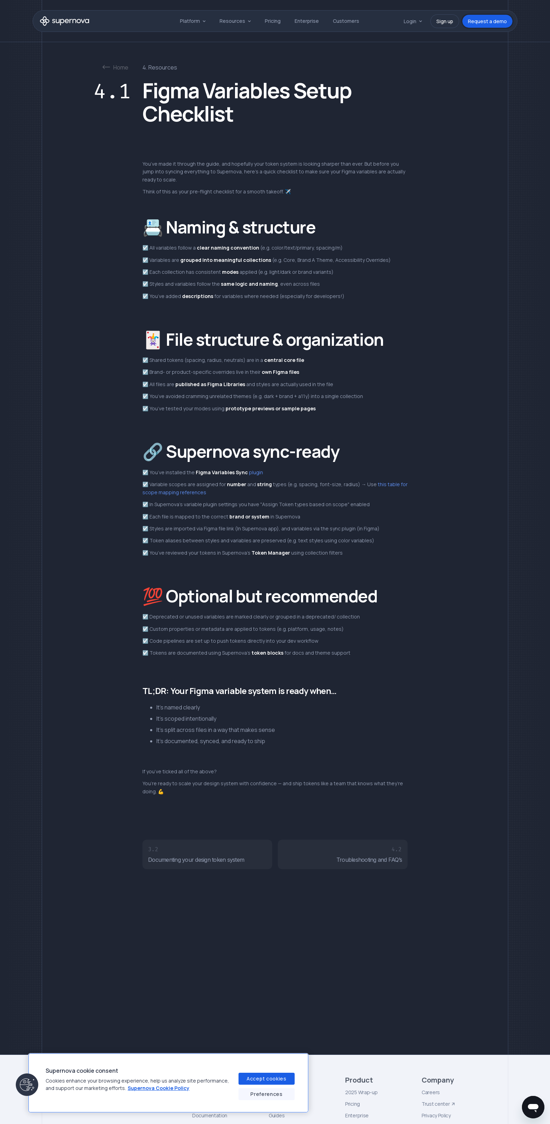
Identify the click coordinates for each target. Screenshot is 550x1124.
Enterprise (307, 21)
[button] (192, 20)
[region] (168, 1083)
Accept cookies (267, 1078)
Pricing (273, 21)
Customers (346, 21)
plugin (229, 472)
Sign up (444, 21)
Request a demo (487, 21)
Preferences (266, 1094)
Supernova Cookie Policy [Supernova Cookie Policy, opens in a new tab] (158, 1088)
